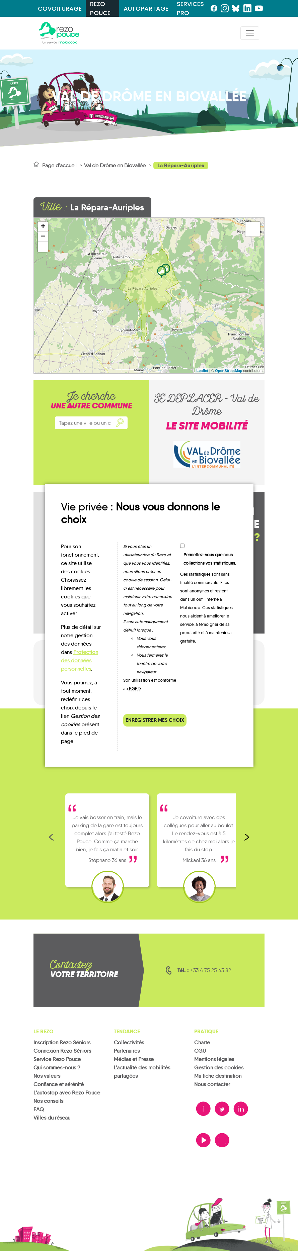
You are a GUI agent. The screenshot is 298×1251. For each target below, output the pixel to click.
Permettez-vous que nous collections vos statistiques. (209, 559)
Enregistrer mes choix (155, 720)
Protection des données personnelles (79, 660)
